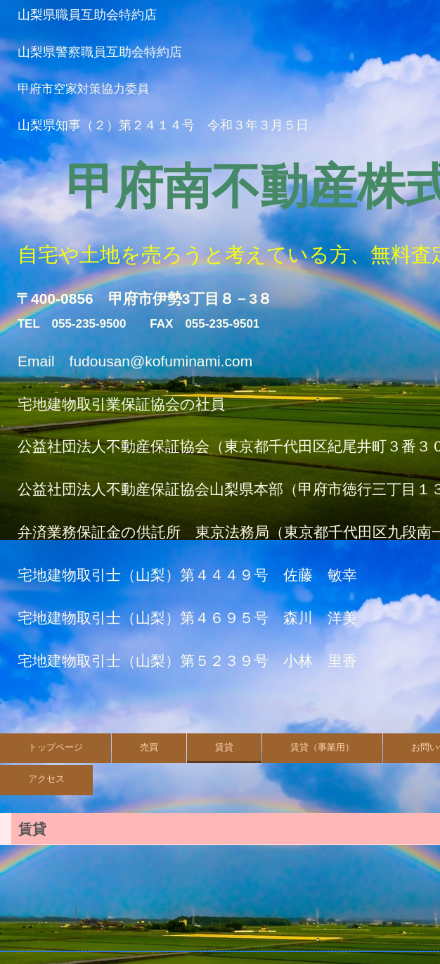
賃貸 (224, 747)
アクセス (46, 778)
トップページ (55, 747)
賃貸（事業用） (322, 747)
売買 (149, 747)
